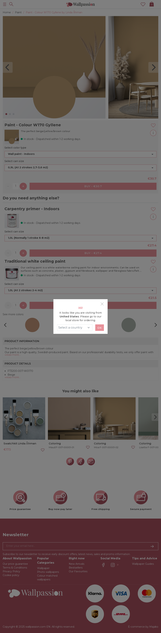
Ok (99, 327)
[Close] (102, 304)
